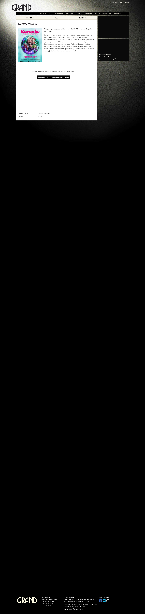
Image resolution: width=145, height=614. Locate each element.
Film (56, 18)
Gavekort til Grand (105, 55)
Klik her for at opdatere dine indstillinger (53, 77)
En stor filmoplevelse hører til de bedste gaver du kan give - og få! (112, 58)
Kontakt (126, 2)
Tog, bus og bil (46, 605)
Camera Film (117, 2)
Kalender (82, 18)
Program (30, 18)
